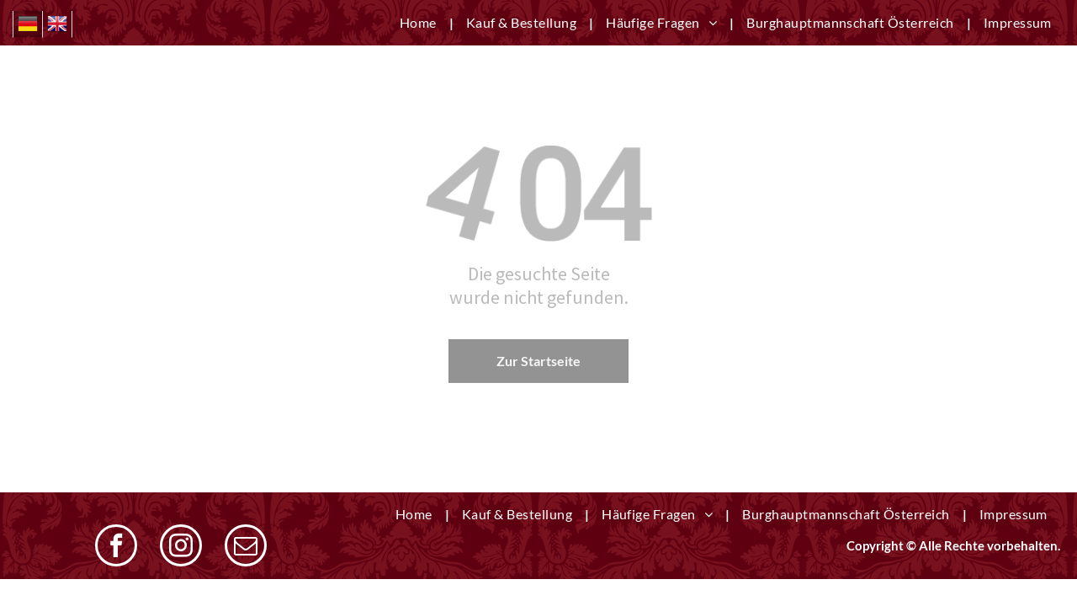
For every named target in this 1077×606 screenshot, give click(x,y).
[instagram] (181, 547)
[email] (246, 547)
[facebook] (116, 547)
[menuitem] (420, 23)
